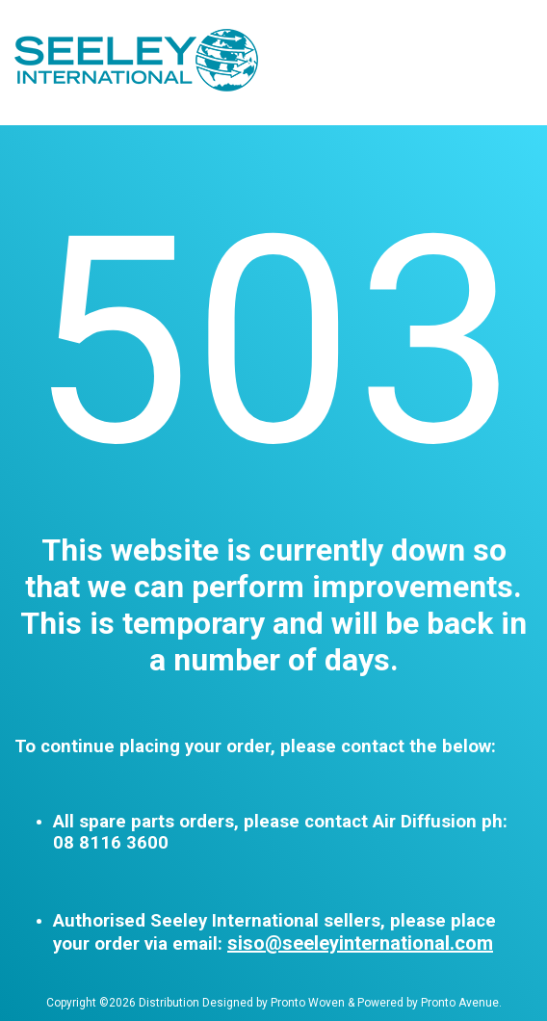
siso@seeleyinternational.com (360, 943)
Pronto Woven (308, 1002)
